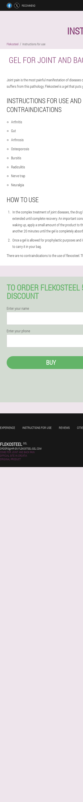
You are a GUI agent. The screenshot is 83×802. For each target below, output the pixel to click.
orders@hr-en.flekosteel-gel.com (20, 448)
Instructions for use (37, 428)
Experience (7, 428)
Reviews (64, 428)
